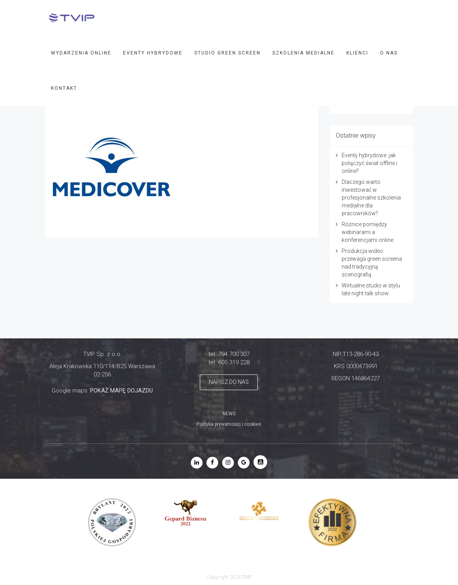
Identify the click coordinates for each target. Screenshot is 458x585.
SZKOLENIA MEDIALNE (303, 53)
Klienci (357, 53)
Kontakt (64, 88)
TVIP (247, 577)
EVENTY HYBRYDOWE (153, 53)
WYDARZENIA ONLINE (81, 53)
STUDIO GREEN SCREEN (227, 53)
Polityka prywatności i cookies (229, 424)
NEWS (229, 413)
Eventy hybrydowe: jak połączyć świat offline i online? (369, 163)
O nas (389, 53)
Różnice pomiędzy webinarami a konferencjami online (367, 232)
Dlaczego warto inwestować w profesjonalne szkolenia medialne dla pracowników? (371, 197)
